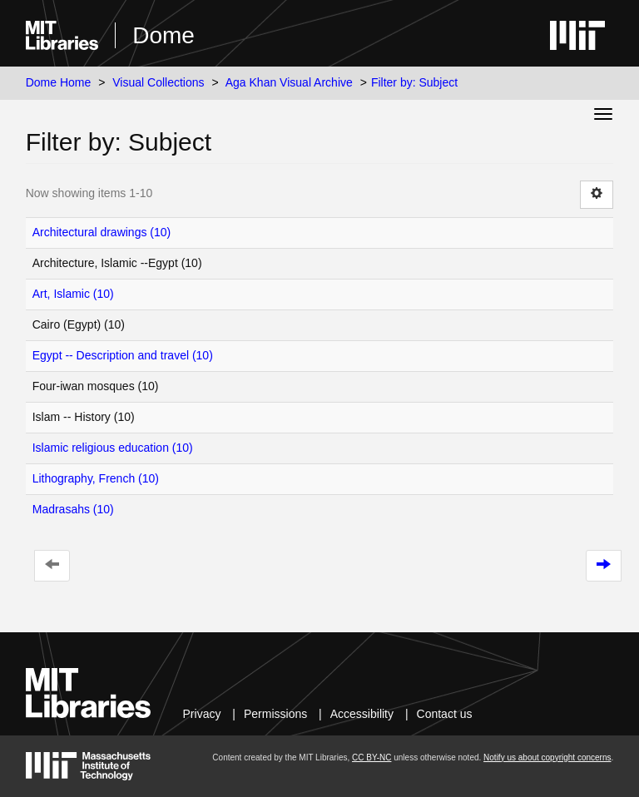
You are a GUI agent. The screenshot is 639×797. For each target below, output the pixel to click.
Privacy (202, 713)
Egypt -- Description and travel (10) (122, 355)
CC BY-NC (371, 757)
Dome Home (59, 82)
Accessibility (362, 713)
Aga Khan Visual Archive (289, 82)
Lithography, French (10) (95, 478)
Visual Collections (158, 82)
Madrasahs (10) (73, 509)
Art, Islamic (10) (73, 293)
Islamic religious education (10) (112, 447)
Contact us (445, 713)
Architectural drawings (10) (101, 232)
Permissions (275, 713)
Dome (163, 35)
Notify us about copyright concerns (547, 757)
